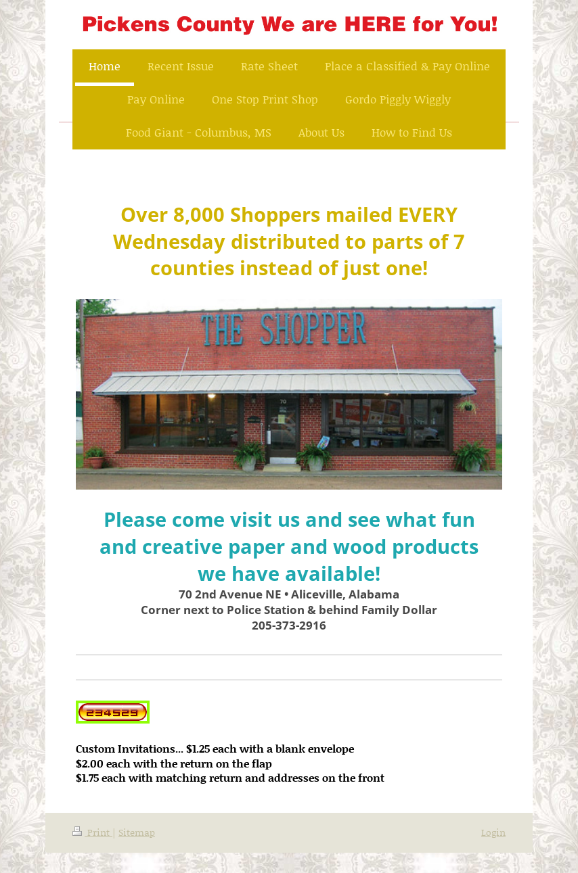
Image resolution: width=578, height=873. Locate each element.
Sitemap (136, 832)
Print (92, 832)
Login (493, 832)
